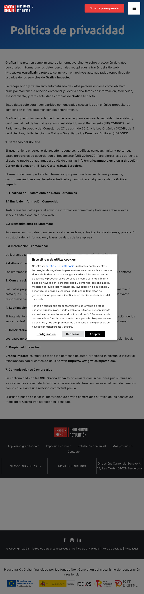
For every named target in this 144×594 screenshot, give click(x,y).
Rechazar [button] (72, 334)
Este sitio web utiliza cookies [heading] (54, 259)
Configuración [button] (46, 334)
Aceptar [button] (95, 334)
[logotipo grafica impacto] (18, 6)
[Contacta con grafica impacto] (104, 8)
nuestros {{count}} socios (60, 266)
